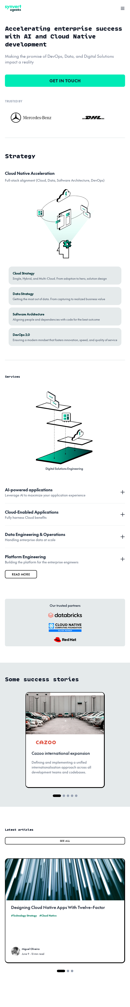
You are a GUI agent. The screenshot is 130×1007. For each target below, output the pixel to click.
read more (21, 574)
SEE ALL (65, 840)
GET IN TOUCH (65, 81)
